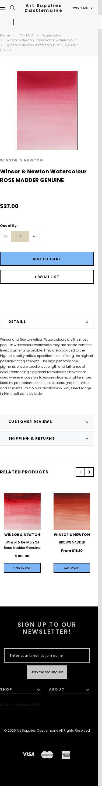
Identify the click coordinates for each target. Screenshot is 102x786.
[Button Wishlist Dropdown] (47, 277)
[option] (47, 110)
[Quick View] (72, 568)
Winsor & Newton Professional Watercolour (41, 40)
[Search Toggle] (12, 7)
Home (5, 35)
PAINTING (26, 35)
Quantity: (8, 225)
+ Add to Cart (22, 567)
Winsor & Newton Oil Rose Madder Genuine (22, 545)
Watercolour (52, 35)
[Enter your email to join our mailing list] (37, 655)
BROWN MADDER (72, 542)
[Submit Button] (47, 672)
